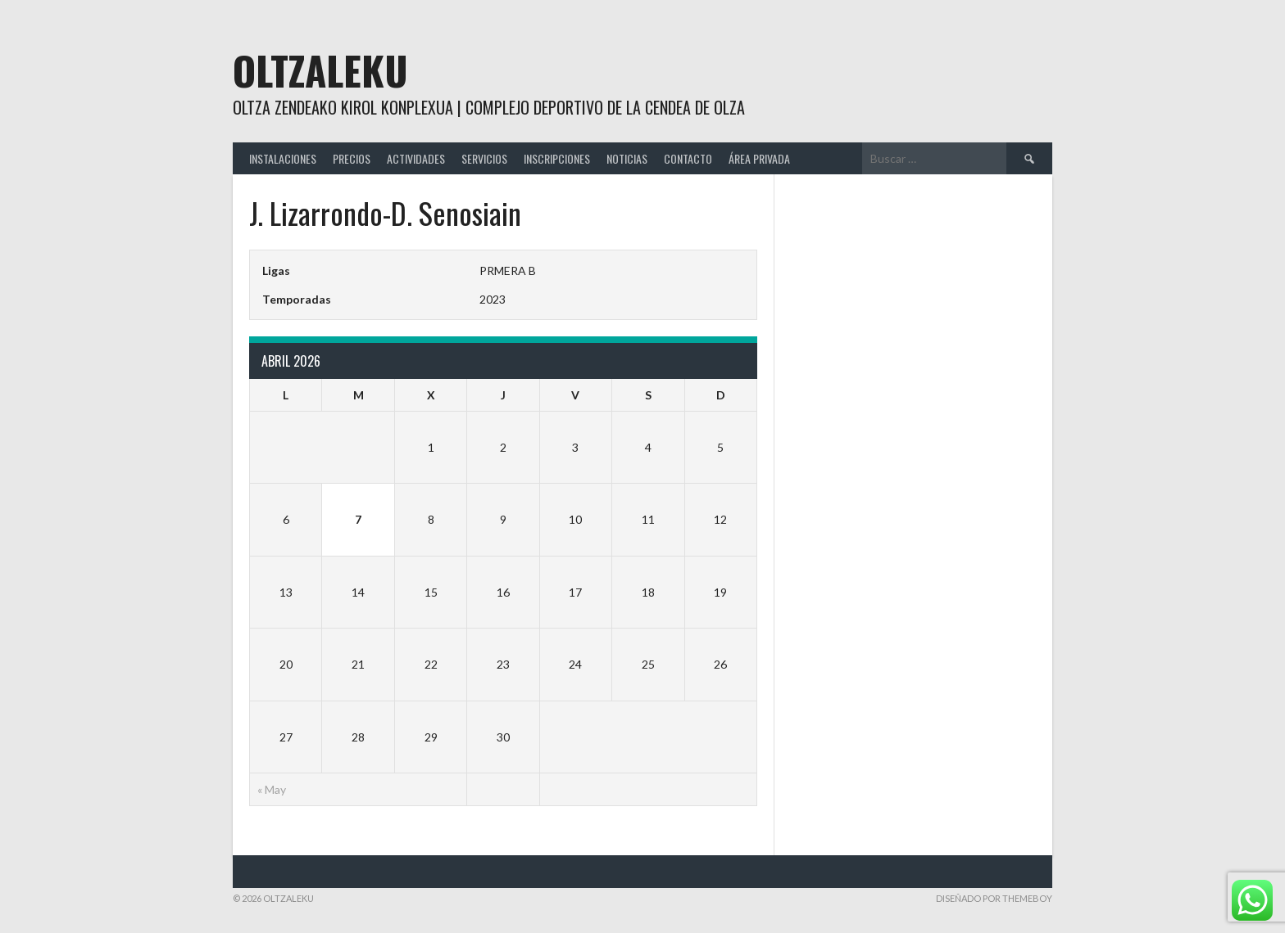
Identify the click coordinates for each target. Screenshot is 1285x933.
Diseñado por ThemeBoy (994, 898)
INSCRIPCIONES (557, 158)
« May (271, 789)
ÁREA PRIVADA (759, 158)
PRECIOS (351, 158)
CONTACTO (688, 158)
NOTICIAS (626, 158)
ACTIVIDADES (416, 158)
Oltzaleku (320, 70)
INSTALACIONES (282, 158)
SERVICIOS (484, 158)
